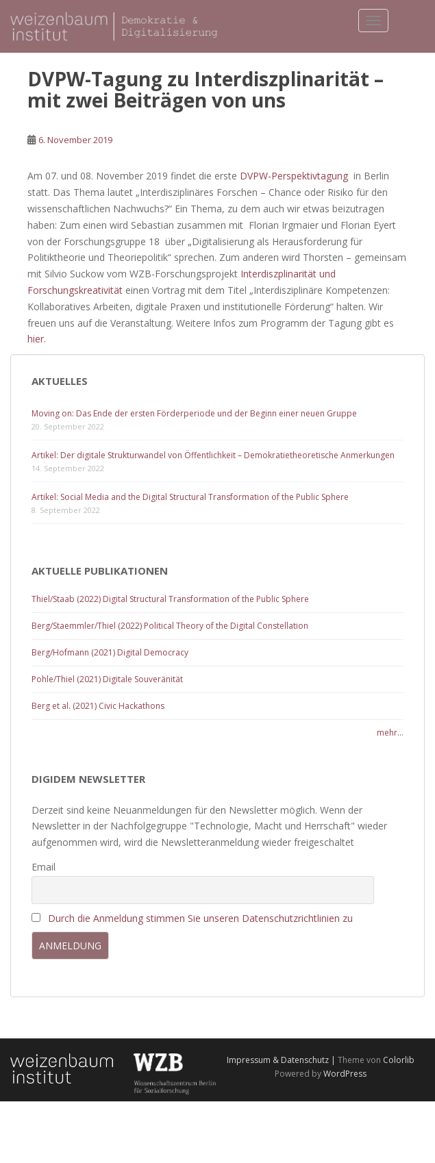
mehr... (390, 732)
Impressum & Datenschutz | (282, 1060)
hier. (36, 338)
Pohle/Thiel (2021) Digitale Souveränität (107, 679)
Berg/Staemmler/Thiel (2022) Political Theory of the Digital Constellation (170, 625)
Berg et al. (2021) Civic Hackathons (98, 706)
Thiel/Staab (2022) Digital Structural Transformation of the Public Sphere (170, 599)
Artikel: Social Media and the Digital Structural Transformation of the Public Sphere (190, 497)
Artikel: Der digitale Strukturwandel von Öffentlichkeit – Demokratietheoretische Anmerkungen (213, 455)
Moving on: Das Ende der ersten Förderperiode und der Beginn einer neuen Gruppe (194, 413)
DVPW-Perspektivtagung (294, 175)
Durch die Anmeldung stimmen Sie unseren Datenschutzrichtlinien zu (200, 918)
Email (43, 866)
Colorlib (398, 1060)
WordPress (344, 1073)
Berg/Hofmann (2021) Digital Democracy (110, 652)
